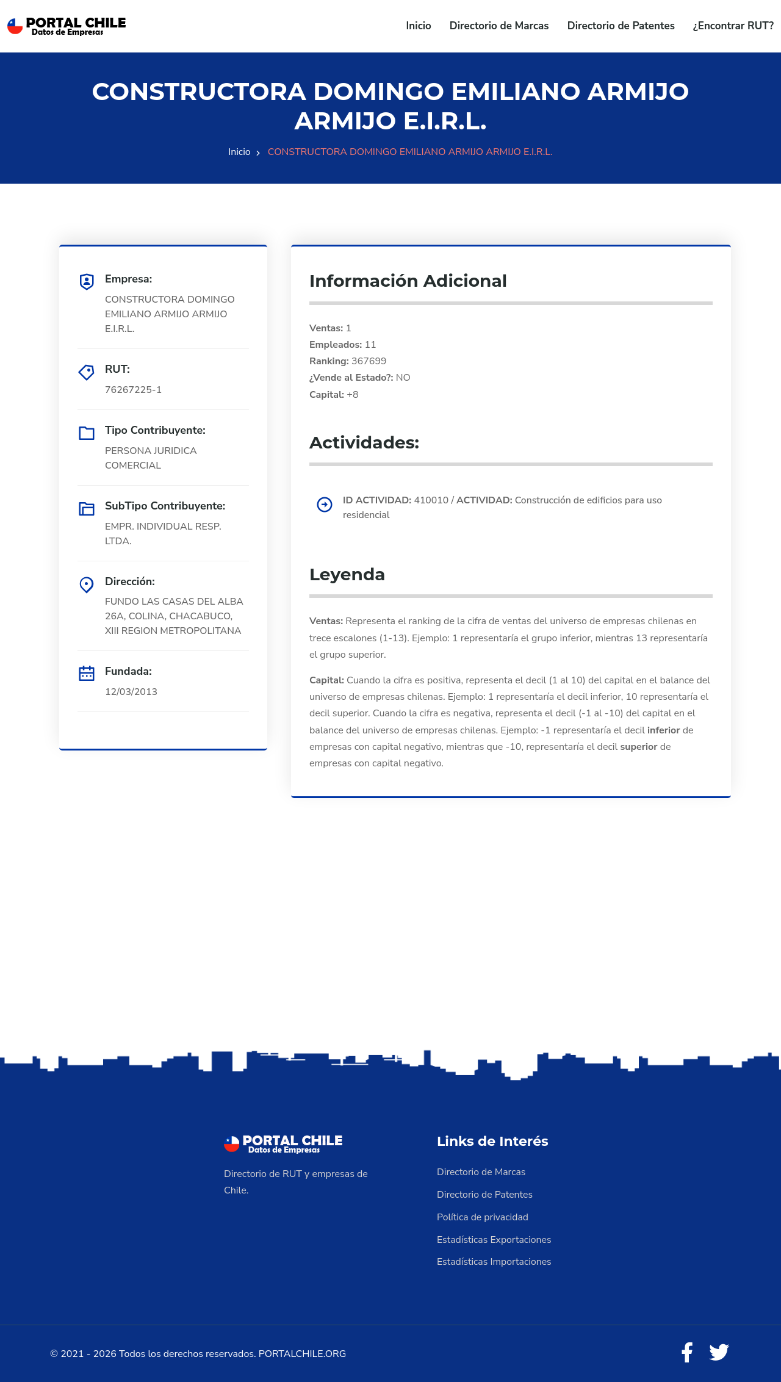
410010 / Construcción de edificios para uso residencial (504, 508)
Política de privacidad (483, 1216)
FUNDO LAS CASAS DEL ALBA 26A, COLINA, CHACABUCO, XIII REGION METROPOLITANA (175, 617)
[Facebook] (686, 1351)
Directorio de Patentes (621, 26)
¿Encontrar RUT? (733, 26)
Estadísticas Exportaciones (495, 1238)
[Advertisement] (390, 950)
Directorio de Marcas (499, 26)
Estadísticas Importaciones (495, 1260)
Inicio (418, 26)
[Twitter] (719, 1351)
